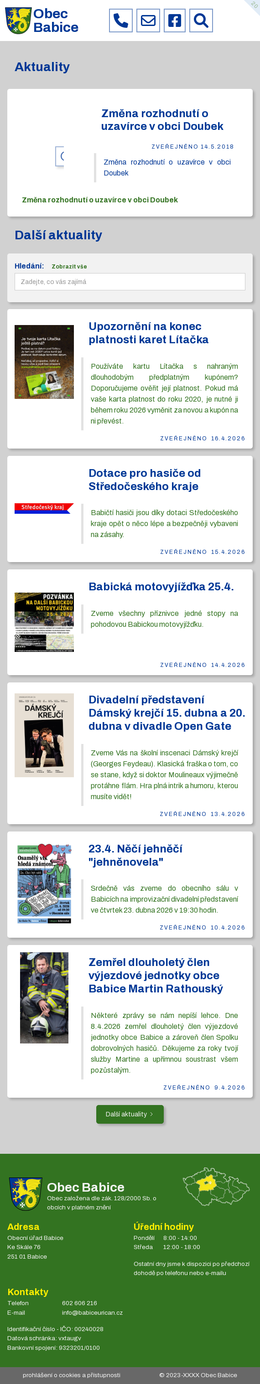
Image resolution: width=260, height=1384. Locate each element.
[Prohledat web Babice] (201, 20)
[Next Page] (130, 1114)
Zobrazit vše (69, 266)
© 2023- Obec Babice (198, 1375)
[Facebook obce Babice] (175, 20)
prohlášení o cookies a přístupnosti (71, 1375)
